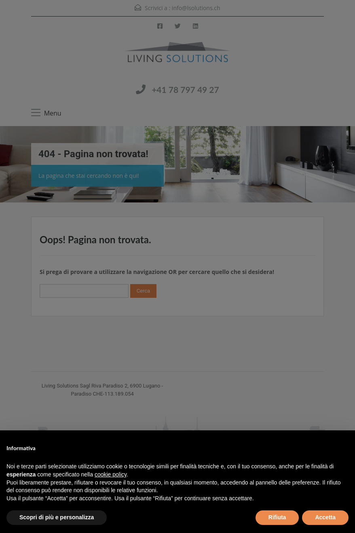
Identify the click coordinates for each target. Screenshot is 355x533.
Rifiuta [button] (277, 517)
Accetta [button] (325, 517)
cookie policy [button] (111, 474)
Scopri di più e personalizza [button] (56, 517)
